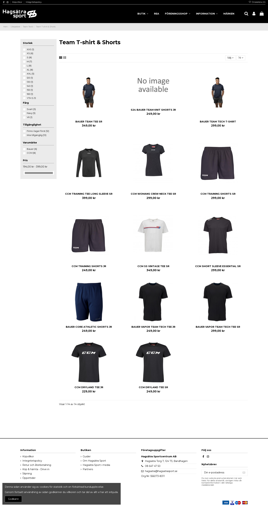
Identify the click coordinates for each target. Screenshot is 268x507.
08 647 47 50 (152, 466)
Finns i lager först (38, 131)
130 (30, 81)
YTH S (31, 98)
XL (30, 69)
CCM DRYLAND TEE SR (153, 387)
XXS (30, 49)
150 (30, 89)
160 (30, 94)
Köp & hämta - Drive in (35, 469)
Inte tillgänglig (36, 135)
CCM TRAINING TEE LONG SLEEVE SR (88, 193)
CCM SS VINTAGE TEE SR (153, 266)
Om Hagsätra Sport (94, 460)
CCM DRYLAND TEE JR (89, 387)
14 (240, 57)
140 (30, 86)
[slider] (24, 173)
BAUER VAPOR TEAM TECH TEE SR (218, 326)
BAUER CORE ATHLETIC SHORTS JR (89, 326)
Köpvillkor (17, 2)
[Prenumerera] (243, 472)
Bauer (32, 149)
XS (30, 53)
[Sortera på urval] (230, 57)
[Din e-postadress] (221, 472)
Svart (31, 109)
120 (30, 77)
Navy (31, 113)
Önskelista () (257, 2)
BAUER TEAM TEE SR (88, 121)
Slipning (27, 473)
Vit (29, 117)
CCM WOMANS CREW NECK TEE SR (153, 193)
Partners (88, 469)
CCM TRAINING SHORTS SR (218, 193)
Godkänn (13, 499)
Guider (87, 456)
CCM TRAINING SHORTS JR (89, 266)
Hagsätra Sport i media (96, 465)
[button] (206, 14)
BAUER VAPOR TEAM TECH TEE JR (153, 326)
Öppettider (29, 478)
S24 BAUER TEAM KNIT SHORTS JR (153, 109)
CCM (31, 152)
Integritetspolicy (34, 2)
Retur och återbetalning (36, 465)
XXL (30, 73)
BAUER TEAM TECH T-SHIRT (218, 121)
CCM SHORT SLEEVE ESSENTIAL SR (218, 266)
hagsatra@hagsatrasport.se (161, 471)
